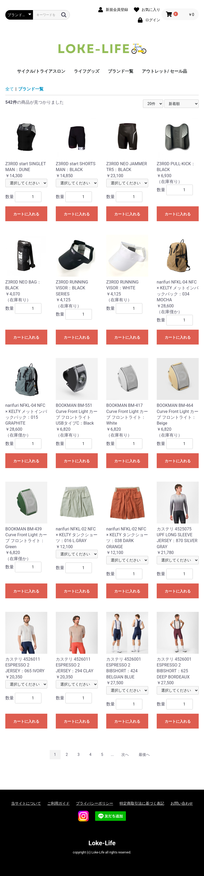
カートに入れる (26, 214)
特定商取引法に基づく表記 (142, 803)
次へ (125, 754)
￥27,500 (127, 649)
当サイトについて (26, 803)
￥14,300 (26, 147)
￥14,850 (77, 147)
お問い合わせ (182, 803)
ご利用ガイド (58, 803)
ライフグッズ (86, 71)
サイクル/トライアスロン (41, 71)
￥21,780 (178, 518)
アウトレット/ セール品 (164, 71)
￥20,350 (26, 645)
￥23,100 (127, 147)
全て (9, 88)
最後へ (144, 754)
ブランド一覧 (120, 71)
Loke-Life (102, 843)
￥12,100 (77, 515)
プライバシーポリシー (94, 803)
